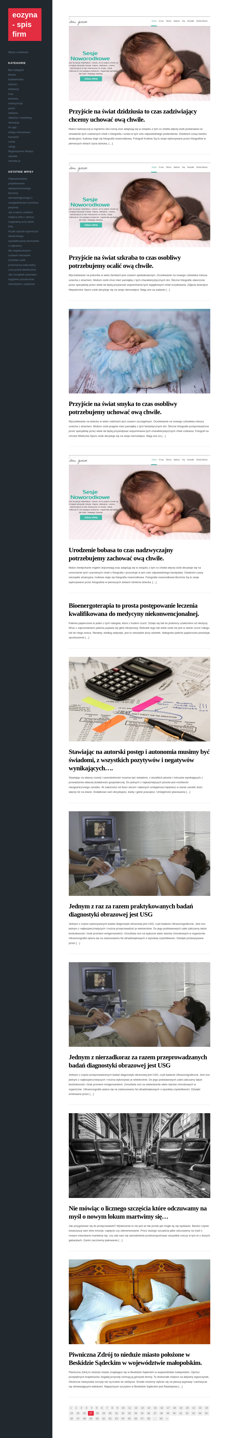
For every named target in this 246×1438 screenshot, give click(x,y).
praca (11, 108)
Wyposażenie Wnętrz (20, 151)
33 (129, 1413)
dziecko (12, 84)
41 (180, 1413)
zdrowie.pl (14, 160)
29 (103, 1413)
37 (155, 1413)
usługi (11, 146)
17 (168, 1408)
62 (161, 1418)
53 (116, 1418)
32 (123, 1413)
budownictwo (16, 79)
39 (168, 1413)
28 (97, 1413)
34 (135, 1413)
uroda (11, 141)
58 (148, 1418)
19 (181, 1408)
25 (78, 1413)
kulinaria (13, 98)
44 (200, 1413)
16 (161, 1408)
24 (71, 1413)
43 (193, 1413)
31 (116, 1413)
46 (71, 1418)
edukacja (13, 89)
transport (13, 136)
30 (110, 1413)
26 (84, 1413)
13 (142, 1408)
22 (200, 1408)
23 (206, 1408)
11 (129, 1408)
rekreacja (13, 122)
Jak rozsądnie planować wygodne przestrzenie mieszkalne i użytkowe (22, 279)
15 (155, 1408)
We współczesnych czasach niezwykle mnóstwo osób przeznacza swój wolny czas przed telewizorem (22, 260)
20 (187, 1408)
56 (135, 1418)
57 (142, 1418)
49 (91, 1418)
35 (142, 1413)
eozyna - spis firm (24, 24)
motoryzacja (15, 103)
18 (174, 1408)
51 (103, 1418)
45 (206, 1413)
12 (136, 1408)
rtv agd (12, 127)
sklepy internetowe (19, 132)
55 (129, 1418)
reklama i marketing (19, 117)
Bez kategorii (16, 69)
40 (174, 1413)
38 (161, 1413)
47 (78, 1418)
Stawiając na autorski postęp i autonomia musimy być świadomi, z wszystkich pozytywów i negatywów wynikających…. (139, 760)
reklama (13, 112)
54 (123, 1418)
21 (194, 1408)
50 (97, 1418)
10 (123, 1408)
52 (110, 1418)
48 (84, 1418)
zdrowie (12, 156)
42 (187, 1413)
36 (148, 1413)
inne (10, 93)
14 (149, 1408)
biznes (12, 74)
